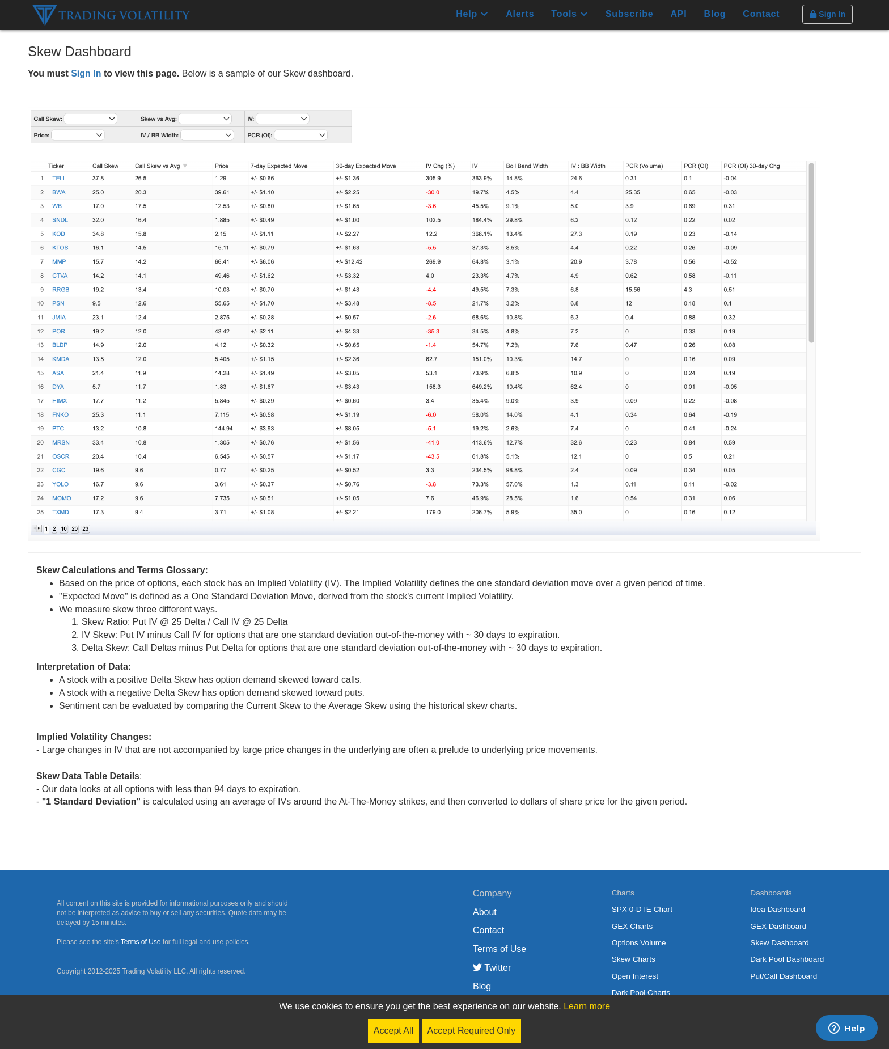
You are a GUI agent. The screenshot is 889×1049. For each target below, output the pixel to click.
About (485, 912)
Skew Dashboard (779, 942)
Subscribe (630, 14)
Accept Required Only (471, 1030)
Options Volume (639, 942)
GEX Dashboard (778, 926)
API (678, 14)
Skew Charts (633, 959)
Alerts (520, 14)
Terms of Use (141, 942)
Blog (715, 14)
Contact (761, 14)
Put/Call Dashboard (783, 976)
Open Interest (635, 976)
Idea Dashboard (777, 909)
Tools (570, 14)
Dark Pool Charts (641, 992)
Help (472, 14)
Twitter (492, 967)
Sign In (86, 73)
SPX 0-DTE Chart (642, 909)
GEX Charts (632, 926)
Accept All (393, 1030)
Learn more (587, 1006)
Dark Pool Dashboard (787, 959)
